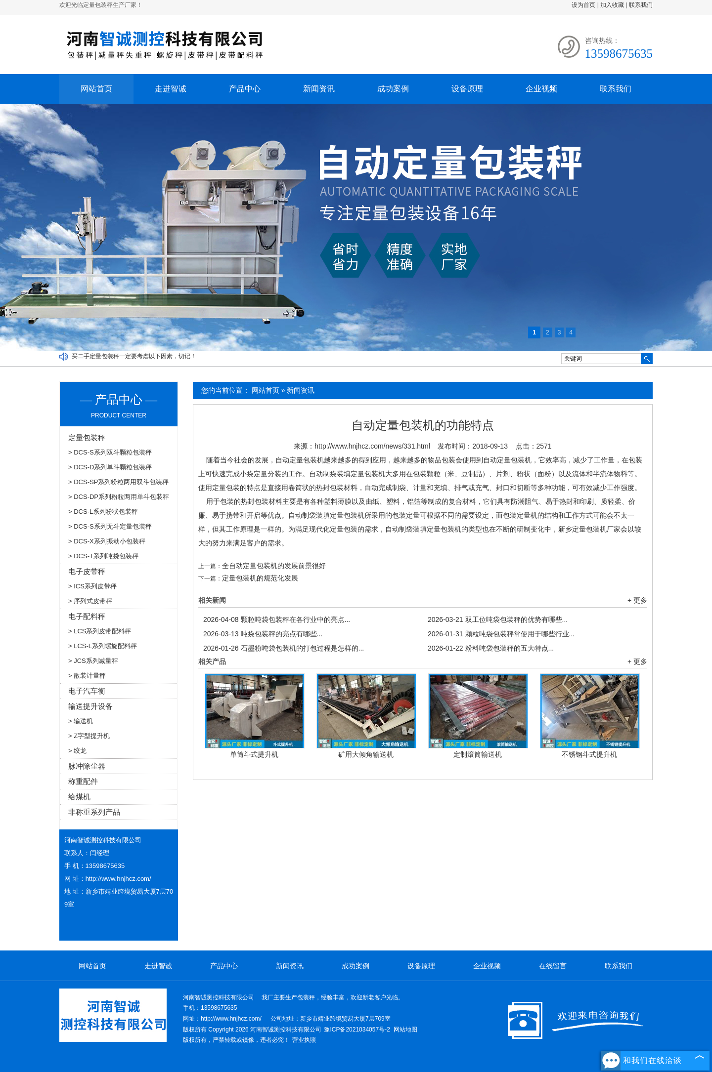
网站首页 (96, 88)
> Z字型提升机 (89, 736)
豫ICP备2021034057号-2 (357, 1029)
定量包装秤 (86, 437)
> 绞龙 (77, 750)
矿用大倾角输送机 (366, 754)
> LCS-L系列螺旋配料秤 (102, 646)
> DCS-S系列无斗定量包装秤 (110, 526)
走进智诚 (170, 88)
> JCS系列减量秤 (93, 660)
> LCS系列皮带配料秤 (100, 631)
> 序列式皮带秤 (90, 601)
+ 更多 (637, 600)
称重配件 (83, 781)
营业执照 (304, 1039)
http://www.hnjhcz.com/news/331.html (372, 446)
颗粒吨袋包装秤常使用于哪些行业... (501, 634)
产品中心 (245, 88)
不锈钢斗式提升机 (589, 754)
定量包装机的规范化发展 (260, 578)
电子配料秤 (86, 616)
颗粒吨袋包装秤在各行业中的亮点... (276, 619)
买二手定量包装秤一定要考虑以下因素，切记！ (134, 356)
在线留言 (553, 966)
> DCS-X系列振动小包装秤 (106, 541)
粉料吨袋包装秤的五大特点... (491, 648)
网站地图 (405, 1029)
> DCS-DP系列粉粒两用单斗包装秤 (118, 496)
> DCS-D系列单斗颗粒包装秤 (110, 467)
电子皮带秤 (86, 571)
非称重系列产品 (94, 812)
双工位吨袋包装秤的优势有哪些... (498, 619)
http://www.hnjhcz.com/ (118, 878)
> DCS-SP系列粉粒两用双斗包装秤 (118, 482)
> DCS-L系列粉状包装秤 (103, 511)
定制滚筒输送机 (477, 754)
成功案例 (393, 88)
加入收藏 (612, 4)
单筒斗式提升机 (254, 754)
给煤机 (79, 796)
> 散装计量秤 (87, 675)
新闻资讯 (319, 88)
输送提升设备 (90, 706)
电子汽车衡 (86, 691)
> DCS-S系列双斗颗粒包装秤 (110, 452)
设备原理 (467, 88)
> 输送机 (80, 721)
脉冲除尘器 (86, 766)
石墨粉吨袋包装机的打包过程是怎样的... (283, 648)
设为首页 (583, 4)
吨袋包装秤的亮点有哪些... (262, 634)
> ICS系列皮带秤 (92, 586)
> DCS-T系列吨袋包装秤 (103, 556)
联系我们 (641, 4)
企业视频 (541, 88)
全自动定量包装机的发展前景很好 (274, 566)
